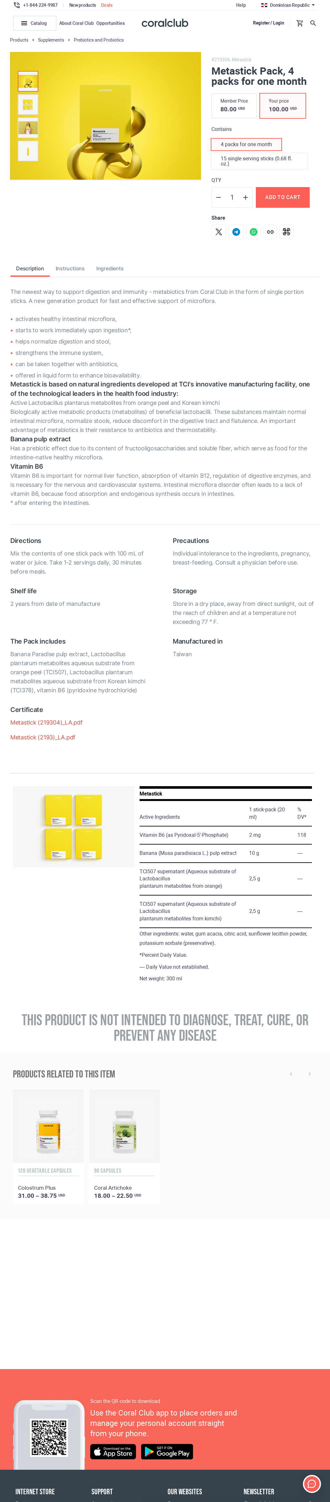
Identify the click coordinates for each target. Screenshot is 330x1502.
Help (241, 5)
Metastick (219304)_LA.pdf (46, 726)
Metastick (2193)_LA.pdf (42, 741)
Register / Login (268, 22)
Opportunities (110, 23)
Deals (106, 5)
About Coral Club (76, 23)
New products (82, 5)
